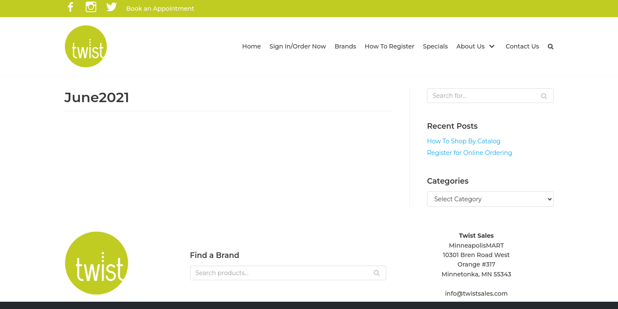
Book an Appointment (160, 8)
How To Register (390, 46)
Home (251, 46)
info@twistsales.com (476, 293)
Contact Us (522, 46)
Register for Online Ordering (469, 153)
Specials (435, 46)
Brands (345, 46)
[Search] (490, 95)
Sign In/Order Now (298, 46)
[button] (551, 46)
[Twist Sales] (85, 46)
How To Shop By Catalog (463, 141)
